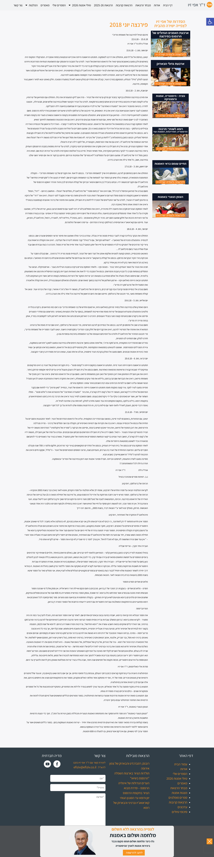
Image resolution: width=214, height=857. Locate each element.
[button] (210, 22)
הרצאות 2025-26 (103, 5)
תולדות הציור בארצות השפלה (131, 773)
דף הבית (168, 5)
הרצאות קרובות (124, 5)
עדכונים (182, 807)
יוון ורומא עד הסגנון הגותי (134, 798)
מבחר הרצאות (143, 5)
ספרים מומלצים (178, 797)
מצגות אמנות (179, 793)
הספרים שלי (59, 5)
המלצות (31, 5)
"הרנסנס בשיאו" (139, 778)
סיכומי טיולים (179, 812)
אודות (157, 5)
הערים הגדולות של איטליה (133, 783)
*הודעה (85, 813)
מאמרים (45, 5)
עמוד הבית (180, 764)
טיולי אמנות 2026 (80, 5)
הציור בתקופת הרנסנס (136, 793)
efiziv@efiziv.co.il (85, 767)
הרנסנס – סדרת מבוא (136, 788)
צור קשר (18, 5)
